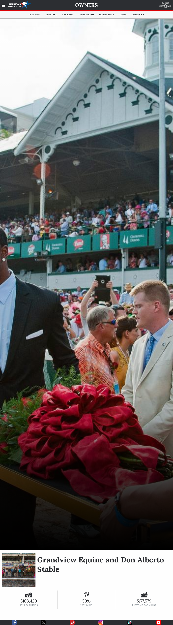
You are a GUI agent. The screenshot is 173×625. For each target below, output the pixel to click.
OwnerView (138, 14)
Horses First (106, 14)
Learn (123, 14)
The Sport (35, 14)
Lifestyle (51, 14)
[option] (86, 284)
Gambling (67, 14)
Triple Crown (86, 14)
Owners (86, 5)
